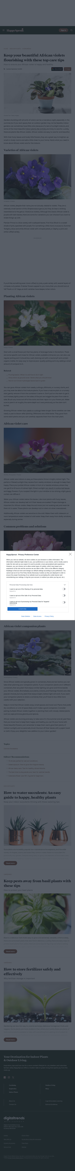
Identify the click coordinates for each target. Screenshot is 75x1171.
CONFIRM (22, 609)
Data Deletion (25, 616)
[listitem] (37, 585)
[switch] (63, 589)
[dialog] (37, 585)
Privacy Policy (49, 616)
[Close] (71, 555)
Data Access (37, 616)
